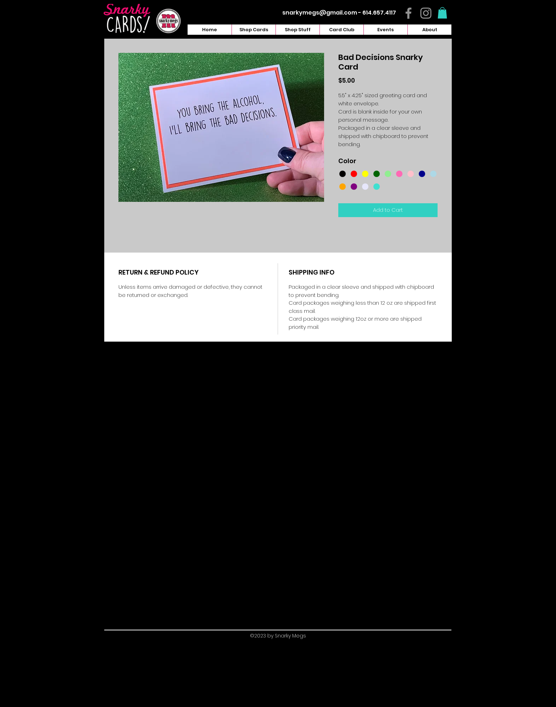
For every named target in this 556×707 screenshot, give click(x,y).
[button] (442, 12)
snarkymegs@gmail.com (319, 13)
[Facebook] (408, 13)
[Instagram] (425, 13)
